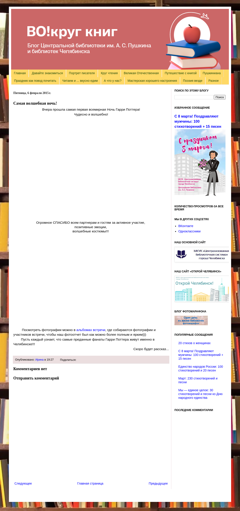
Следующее (23, 483)
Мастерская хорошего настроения (152, 80)
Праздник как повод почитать (35, 80)
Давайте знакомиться (47, 73)
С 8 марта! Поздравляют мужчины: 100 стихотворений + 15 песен (197, 121)
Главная (20, 73)
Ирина (39, 359)
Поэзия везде (192, 80)
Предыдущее (158, 483)
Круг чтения (109, 73)
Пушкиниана (212, 73)
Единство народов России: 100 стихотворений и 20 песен (200, 368)
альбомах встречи (90, 330)
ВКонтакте (185, 226)
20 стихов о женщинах (194, 343)
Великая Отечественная (141, 73)
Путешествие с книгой (180, 73)
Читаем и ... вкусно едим (80, 80)
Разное (213, 80)
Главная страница (90, 483)
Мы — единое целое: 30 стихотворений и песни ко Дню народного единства (200, 393)
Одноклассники (189, 231)
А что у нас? (113, 80)
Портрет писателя (82, 73)
